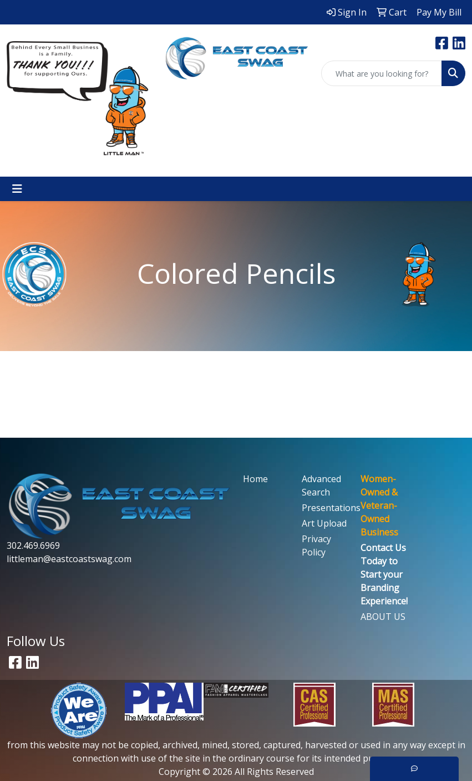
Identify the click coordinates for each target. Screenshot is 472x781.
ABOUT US (383, 616)
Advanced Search (321, 485)
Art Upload (324, 523)
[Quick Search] (381, 73)
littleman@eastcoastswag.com (69, 559)
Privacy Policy (316, 545)
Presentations (324, 508)
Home (255, 479)
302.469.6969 (33, 545)
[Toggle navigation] (17, 189)
